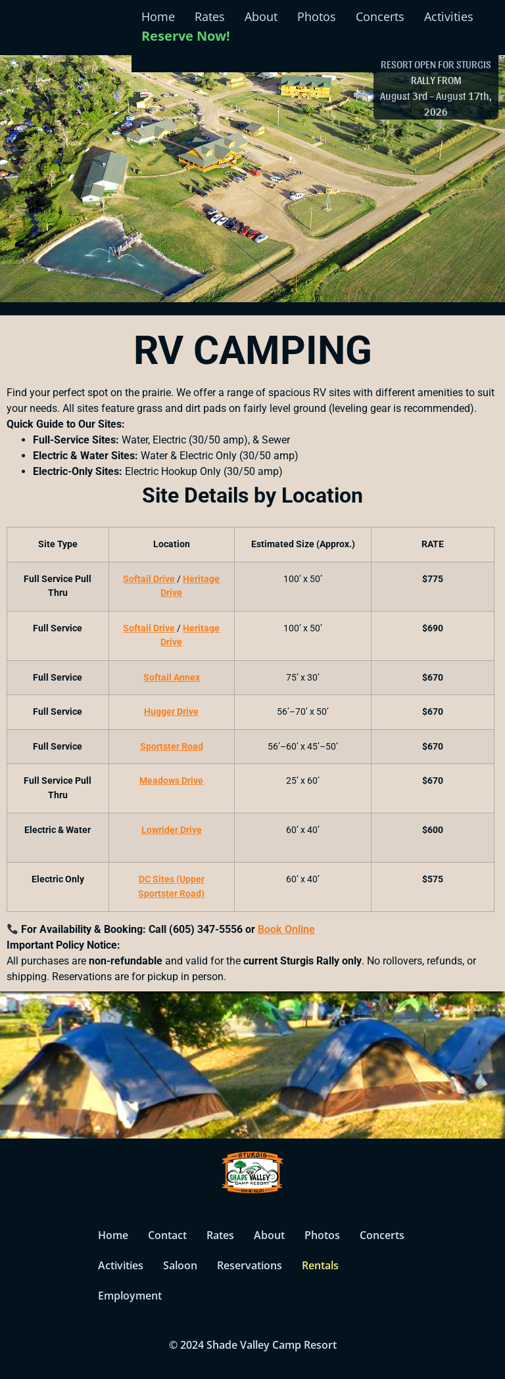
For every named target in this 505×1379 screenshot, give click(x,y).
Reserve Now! (185, 36)
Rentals (320, 1265)
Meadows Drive (171, 780)
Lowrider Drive (171, 830)
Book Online (286, 929)
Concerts (380, 16)
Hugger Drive (171, 711)
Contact (167, 1235)
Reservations (249, 1265)
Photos (316, 16)
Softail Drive (149, 579)
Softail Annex (171, 677)
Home (158, 16)
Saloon (180, 1265)
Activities (448, 16)
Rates (210, 16)
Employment (130, 1295)
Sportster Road (171, 746)
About (261, 16)
